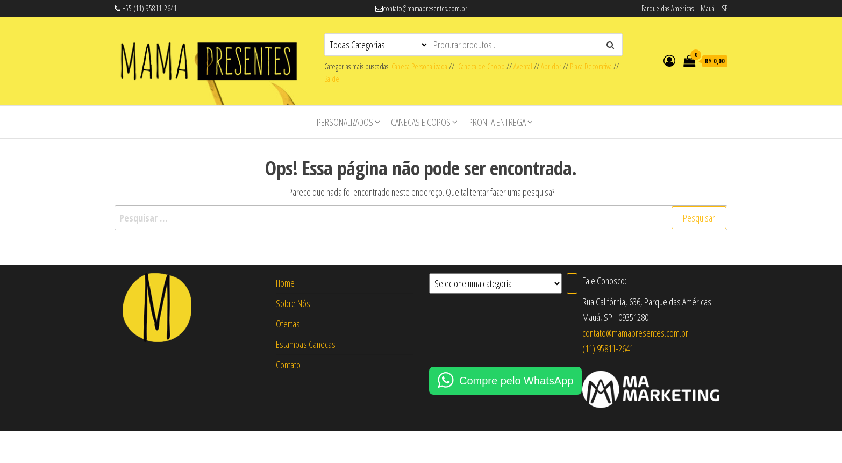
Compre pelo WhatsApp (516, 381)
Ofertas (288, 323)
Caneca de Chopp (479, 66)
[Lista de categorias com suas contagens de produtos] (495, 283)
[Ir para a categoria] (572, 283)
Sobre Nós (293, 303)
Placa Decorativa (591, 66)
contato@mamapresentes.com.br (635, 332)
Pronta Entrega (497, 122)
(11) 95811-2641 (607, 348)
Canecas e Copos (421, 122)
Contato (288, 364)
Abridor (551, 66)
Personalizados (345, 122)
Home (285, 282)
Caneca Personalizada (419, 66)
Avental (522, 66)
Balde (331, 79)
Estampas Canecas (306, 344)
